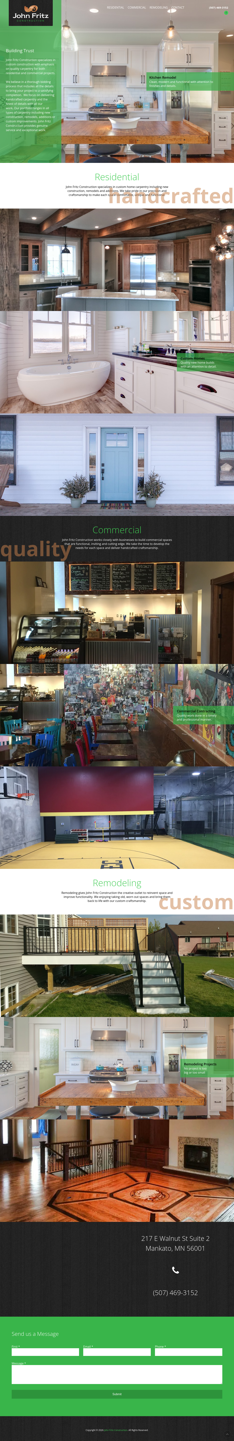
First (16, 1347)
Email (88, 1347)
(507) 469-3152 (218, 7)
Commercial (137, 7)
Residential (115, 7)
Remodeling (159, 7)
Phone (160, 1347)
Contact (177, 7)
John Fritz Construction (115, 1430)
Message (19, 1363)
